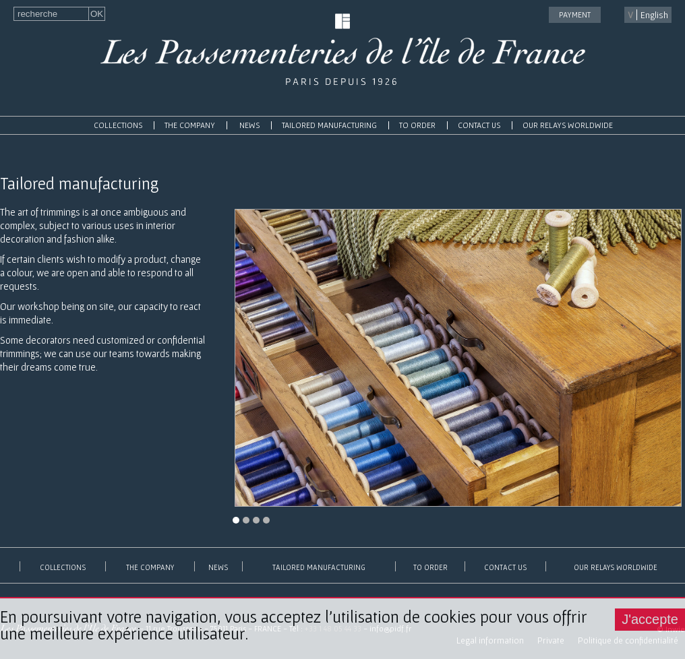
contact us (479, 125)
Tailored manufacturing (329, 125)
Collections (118, 125)
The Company (190, 125)
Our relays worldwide (568, 125)
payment (575, 14)
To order (417, 125)
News (249, 125)
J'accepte (650, 619)
